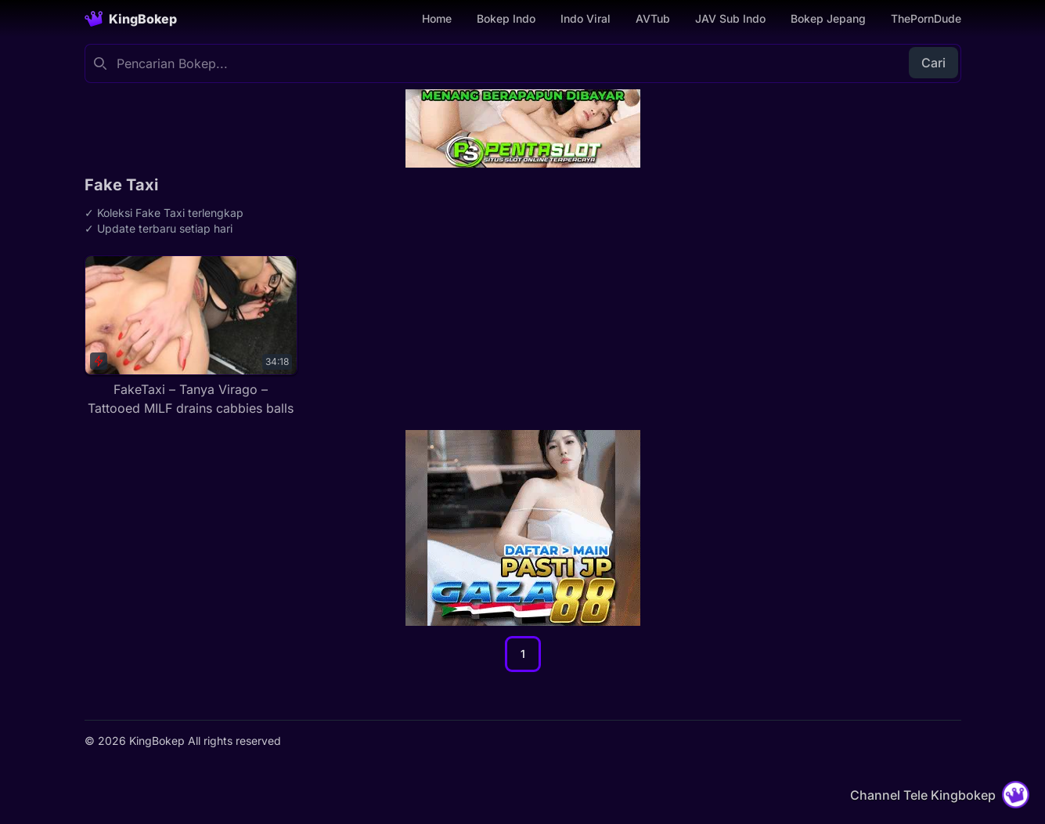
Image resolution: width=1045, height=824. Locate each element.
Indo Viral (585, 18)
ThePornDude (926, 18)
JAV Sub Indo (730, 18)
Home (437, 18)
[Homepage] (131, 18)
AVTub (653, 18)
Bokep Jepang (828, 18)
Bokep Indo (506, 18)
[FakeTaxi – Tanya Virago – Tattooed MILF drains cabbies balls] (191, 336)
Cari (933, 62)
